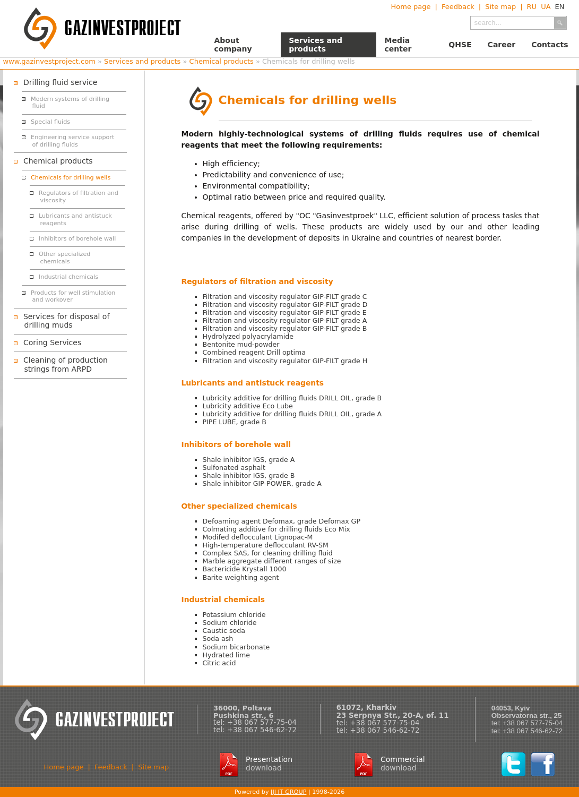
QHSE (459, 44)
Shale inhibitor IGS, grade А (249, 460)
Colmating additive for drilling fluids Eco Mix (276, 529)
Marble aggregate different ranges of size (272, 561)
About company (233, 44)
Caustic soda (224, 631)
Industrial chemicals (68, 276)
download (264, 768)
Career (502, 44)
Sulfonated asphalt (234, 468)
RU (532, 7)
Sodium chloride (230, 623)
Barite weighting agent (241, 577)
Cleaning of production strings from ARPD (65, 364)
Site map (500, 7)
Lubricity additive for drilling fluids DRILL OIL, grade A (292, 414)
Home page (410, 7)
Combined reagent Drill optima (254, 352)
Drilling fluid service (60, 82)
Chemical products (221, 61)
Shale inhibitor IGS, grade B (249, 475)
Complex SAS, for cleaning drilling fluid (268, 553)
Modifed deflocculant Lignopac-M (258, 537)
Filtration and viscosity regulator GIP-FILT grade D (285, 304)
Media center (397, 44)
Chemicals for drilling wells (70, 177)
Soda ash (218, 638)
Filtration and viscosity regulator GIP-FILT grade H (285, 361)
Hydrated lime (226, 655)
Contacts (549, 44)
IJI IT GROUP (288, 792)
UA (545, 7)
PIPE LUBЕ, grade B (234, 422)
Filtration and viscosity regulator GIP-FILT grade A (285, 320)
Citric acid (219, 663)
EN (560, 7)
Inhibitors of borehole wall (77, 238)
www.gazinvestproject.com (49, 61)
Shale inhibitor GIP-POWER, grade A (262, 483)
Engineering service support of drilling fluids (72, 141)
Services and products (315, 44)
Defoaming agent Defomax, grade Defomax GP (281, 521)
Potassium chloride (234, 615)
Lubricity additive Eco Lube (248, 406)
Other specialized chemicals (64, 257)
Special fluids (50, 121)
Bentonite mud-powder (241, 344)
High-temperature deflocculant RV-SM (266, 545)
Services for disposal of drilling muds (66, 321)
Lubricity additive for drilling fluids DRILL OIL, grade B (292, 398)
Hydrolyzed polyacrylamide (248, 336)
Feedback (458, 7)
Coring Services (52, 342)
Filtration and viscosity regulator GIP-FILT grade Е (285, 312)
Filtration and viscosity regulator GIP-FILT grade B (285, 328)
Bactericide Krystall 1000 (245, 569)
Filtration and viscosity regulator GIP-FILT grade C (285, 297)
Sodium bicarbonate (236, 647)
